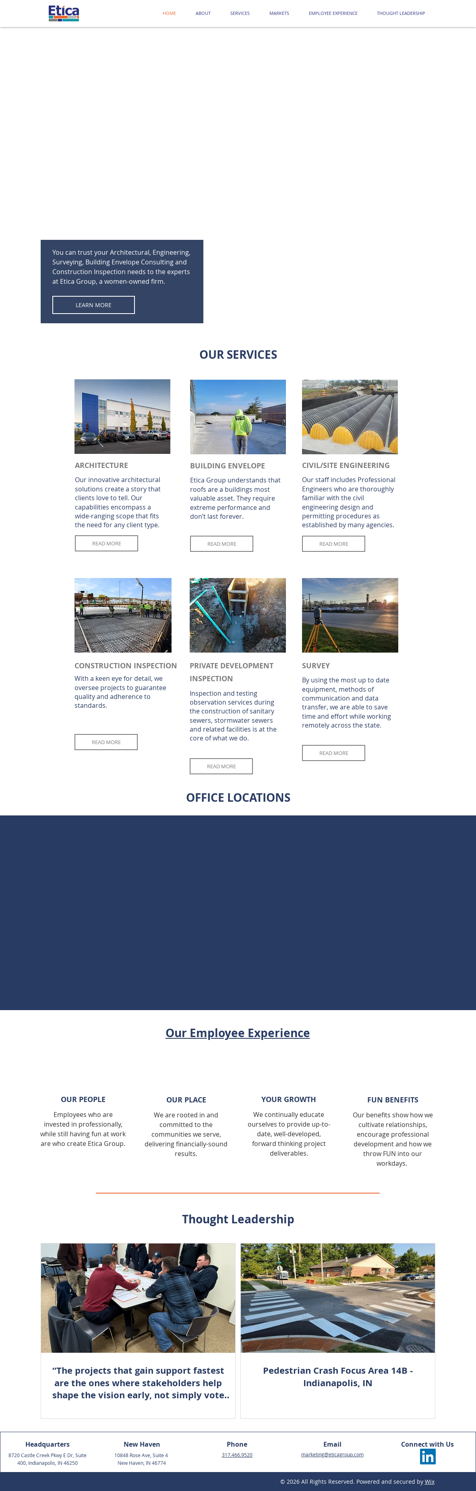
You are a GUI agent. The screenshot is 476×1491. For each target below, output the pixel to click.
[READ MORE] (106, 543)
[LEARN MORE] (93, 305)
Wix (430, 1481)
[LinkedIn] (428, 1456)
